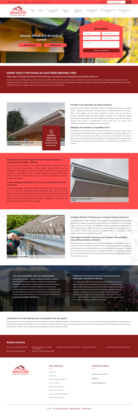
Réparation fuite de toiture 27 (92, 11)
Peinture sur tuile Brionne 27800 (16, 351)
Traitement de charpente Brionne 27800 (119, 347)
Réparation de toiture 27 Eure (124, 11)
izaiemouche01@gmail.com (14, 2)
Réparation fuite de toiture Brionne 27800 (69, 347)
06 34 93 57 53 (46, 2)
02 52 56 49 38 (36, 2)
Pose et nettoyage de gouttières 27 (53, 11)
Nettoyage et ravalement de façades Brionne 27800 (42, 348)
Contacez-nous (55, 45)
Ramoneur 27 (41, 11)
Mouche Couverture (62, 408)
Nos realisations (30, 45)
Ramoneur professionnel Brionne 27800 (43, 351)
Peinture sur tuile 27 (66, 11)
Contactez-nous (86, 408)
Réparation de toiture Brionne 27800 (17, 347)
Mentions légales (75, 408)
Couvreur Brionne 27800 (89, 347)
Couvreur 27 (32, 11)
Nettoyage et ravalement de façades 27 (108, 11)
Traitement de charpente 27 (78, 11)
